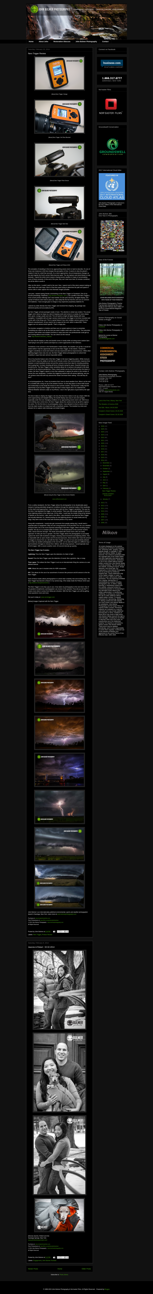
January (105, 499)
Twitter (101, 332)
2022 (103, 437)
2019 (103, 446)
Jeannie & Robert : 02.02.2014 (41, 947)
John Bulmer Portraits (49, 1260)
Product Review (47, 934)
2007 (103, 520)
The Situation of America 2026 (108, 404)
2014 (103, 460)
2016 (103, 455)
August (105, 474)
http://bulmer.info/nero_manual (41, 336)
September (106, 471)
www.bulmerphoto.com (112, 390)
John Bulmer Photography (86, 41)
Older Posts (86, 1269)
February (106, 488)
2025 (103, 429)
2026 (103, 426)
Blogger (107, 1289)
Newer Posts (33, 1269)
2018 (103, 449)
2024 (103, 432)
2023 (103, 435)
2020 (103, 443)
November (106, 466)
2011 (103, 508)
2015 (103, 457)
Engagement (37, 1260)
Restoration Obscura (61, 41)
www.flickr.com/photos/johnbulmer (49, 920)
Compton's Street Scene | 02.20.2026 (111, 414)
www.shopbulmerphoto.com (42, 918)
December (106, 463)
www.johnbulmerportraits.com (37, 1240)
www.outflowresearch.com (59, 499)
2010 (103, 511)
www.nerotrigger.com (48, 597)
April (104, 485)
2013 (103, 503)
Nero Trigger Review (37, 53)
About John (43, 41)
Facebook (102, 327)
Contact (105, 41)
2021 (103, 440)
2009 (103, 514)
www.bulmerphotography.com (66, 914)
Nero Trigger (37, 934)
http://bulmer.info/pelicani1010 (38, 583)
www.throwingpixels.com (107, 339)
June (104, 480)
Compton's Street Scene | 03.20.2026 (111, 411)
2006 (103, 522)
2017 (103, 452)
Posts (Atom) (64, 1274)
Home (31, 41)
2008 (103, 517)
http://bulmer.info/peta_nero (57, 295)
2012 (103, 505)
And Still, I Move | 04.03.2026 (108, 407)
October (105, 468)
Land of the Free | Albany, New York (110, 401)
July (104, 477)
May (104, 483)
